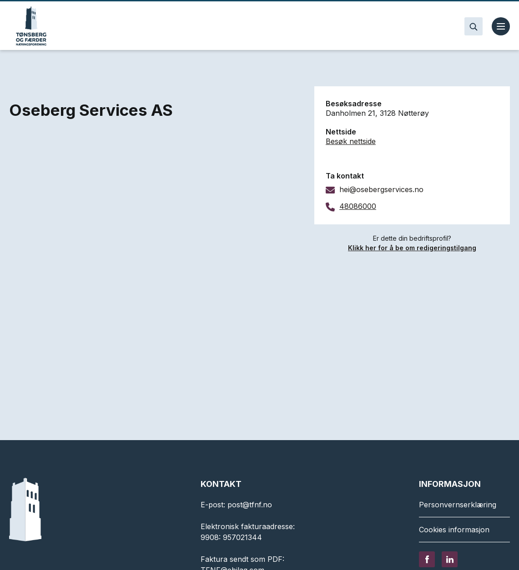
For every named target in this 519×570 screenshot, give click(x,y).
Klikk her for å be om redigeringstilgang (412, 248)
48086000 (357, 206)
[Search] (473, 26)
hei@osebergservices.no (381, 189)
